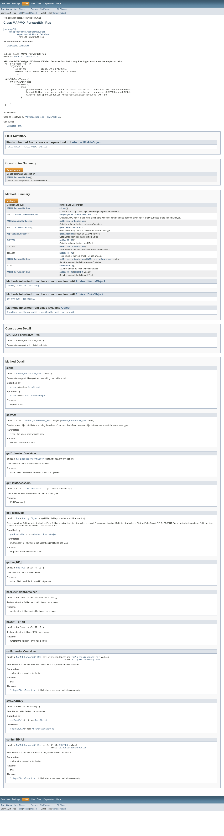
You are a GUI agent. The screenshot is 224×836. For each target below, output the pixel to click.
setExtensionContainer (72, 273)
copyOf (63, 226)
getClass (24, 328)
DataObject (12, 46)
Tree (39, 3)
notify (35, 328)
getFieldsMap (66, 246)
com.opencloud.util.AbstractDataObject (27, 32)
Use (33, 3)
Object (24, 246)
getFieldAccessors (69, 240)
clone (62, 220)
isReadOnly (29, 314)
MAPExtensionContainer (19, 233)
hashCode (22, 301)
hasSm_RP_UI (66, 266)
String (15, 246)
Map (8, 246)
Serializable (24, 46)
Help (58, 3)
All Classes (62, 9)
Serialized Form (14, 136)
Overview (5, 3)
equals (10, 301)
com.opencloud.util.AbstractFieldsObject (32, 34)
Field (20, 13)
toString (34, 301)
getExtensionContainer (72, 233)
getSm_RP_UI (66, 253)
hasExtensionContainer (72, 260)
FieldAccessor (23, 240)
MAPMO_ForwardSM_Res (18, 188)
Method (33, 13)
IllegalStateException (86, 682)
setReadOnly (66, 280)
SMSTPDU (11, 253)
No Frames (45, 9)
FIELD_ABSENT (14, 157)
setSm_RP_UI (66, 287)
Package (16, 3)
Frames (34, 9)
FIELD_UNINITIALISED (35, 157)
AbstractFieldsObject (27, 57)
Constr (26, 13)
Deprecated (49, 3)
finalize (12, 328)
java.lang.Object (10, 29)
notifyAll (46, 328)
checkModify (13, 314)
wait (57, 328)
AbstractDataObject (89, 309)
